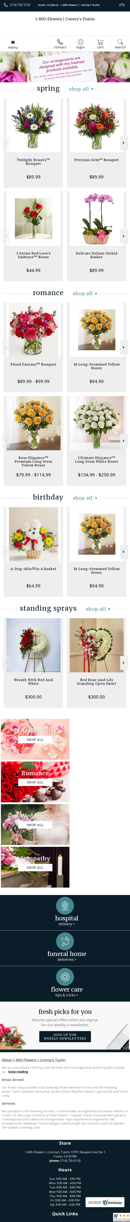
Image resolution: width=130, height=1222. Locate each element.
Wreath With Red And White (33, 682)
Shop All (79, 89)
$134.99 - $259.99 (96, 475)
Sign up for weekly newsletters (65, 951)
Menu (13, 47)
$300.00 (33, 697)
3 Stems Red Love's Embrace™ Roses (33, 255)
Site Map (84, 1219)
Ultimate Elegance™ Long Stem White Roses (96, 460)
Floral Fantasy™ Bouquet (33, 364)
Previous (6, 143)
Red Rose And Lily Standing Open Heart (96, 682)
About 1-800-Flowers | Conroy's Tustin (34, 974)
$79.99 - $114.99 (33, 475)
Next (124, 143)
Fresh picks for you (65, 932)
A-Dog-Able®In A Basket (33, 569)
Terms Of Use (14, 1219)
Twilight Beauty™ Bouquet (33, 162)
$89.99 (33, 177)
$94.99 (96, 381)
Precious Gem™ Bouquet (96, 160)
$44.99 (33, 270)
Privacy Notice (35, 1219)
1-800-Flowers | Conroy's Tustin (65, 19)
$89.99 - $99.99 (33, 381)
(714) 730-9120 (20, 5)
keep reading (18, 986)
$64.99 (33, 586)
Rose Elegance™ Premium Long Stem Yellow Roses (33, 461)
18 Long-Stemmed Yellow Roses (97, 366)
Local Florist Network (62, 1219)
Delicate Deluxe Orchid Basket (97, 255)
